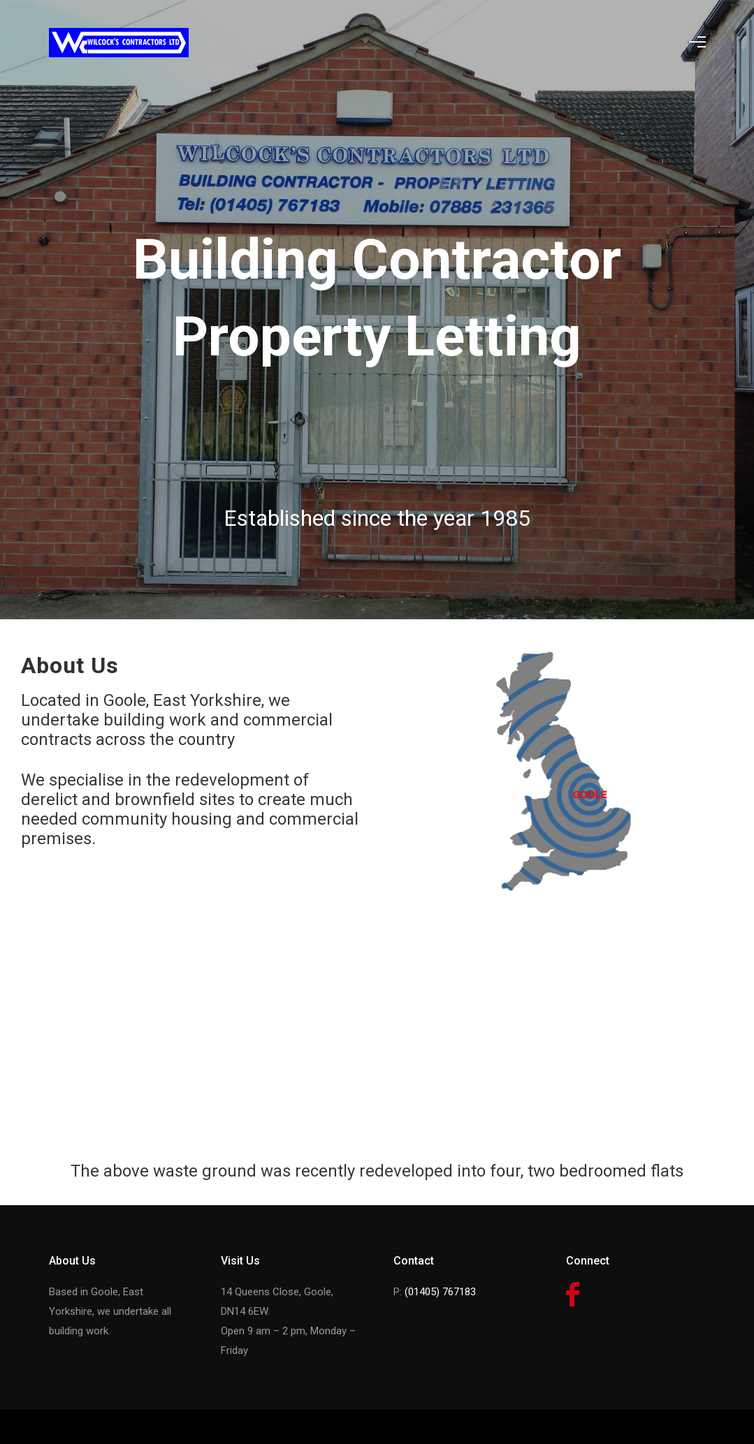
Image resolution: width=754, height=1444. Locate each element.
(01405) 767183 (440, 1291)
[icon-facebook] (572, 1295)
